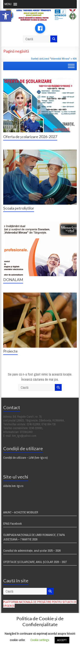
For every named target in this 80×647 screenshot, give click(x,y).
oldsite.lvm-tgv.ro (13, 486)
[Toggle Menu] (71, 66)
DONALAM (13, 279)
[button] (5, 16)
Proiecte (10, 351)
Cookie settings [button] (39, 640)
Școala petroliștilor (18, 208)
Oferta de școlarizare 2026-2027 (30, 136)
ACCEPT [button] (62, 640)
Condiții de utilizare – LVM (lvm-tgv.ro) (25, 458)
